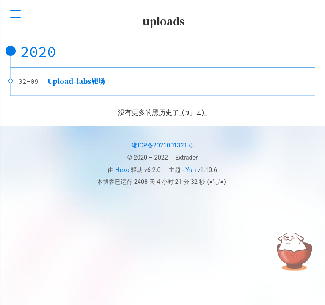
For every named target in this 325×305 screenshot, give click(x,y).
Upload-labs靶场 (76, 81)
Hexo (122, 170)
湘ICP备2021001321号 (162, 145)
